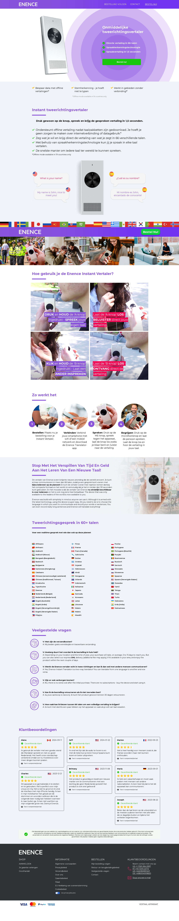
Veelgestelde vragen (100, 871)
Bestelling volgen (115, 4)
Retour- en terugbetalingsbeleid (105, 867)
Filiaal (57, 882)
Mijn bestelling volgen (100, 864)
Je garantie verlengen (28, 867)
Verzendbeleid (61, 871)
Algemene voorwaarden (65, 864)
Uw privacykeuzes (65, 893)
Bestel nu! (151, 4)
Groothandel (24, 871)
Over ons (59, 875)
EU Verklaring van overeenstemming (71, 885)
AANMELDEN (25, 864)
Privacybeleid (61, 867)
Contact (135, 4)
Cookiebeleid (60, 889)
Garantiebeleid (61, 878)
